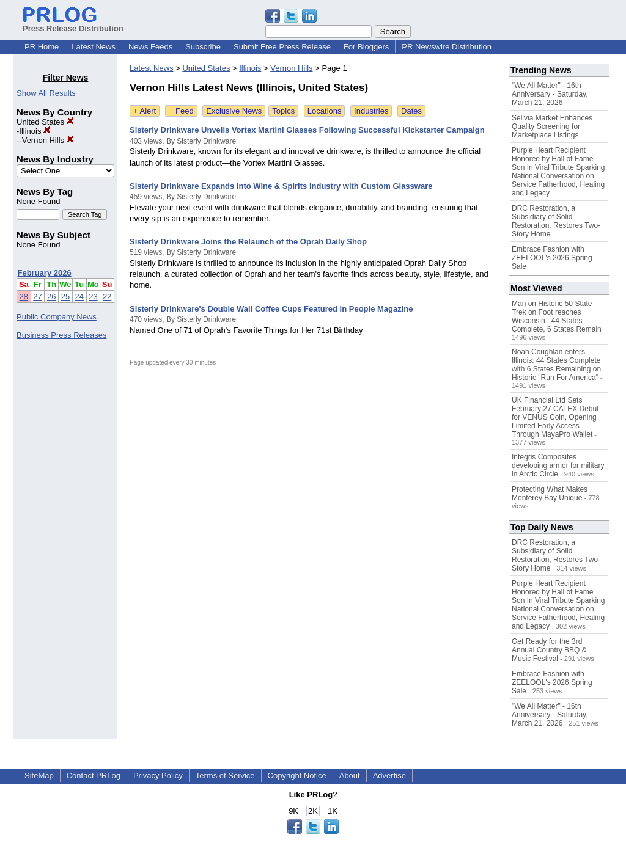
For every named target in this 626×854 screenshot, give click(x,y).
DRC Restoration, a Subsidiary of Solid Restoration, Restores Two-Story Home (556, 221)
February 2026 (45, 272)
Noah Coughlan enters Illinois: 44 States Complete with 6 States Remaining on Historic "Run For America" (556, 365)
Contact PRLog (93, 775)
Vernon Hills (48, 140)
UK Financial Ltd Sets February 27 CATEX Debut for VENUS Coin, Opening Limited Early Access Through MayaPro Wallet (555, 417)
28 (24, 296)
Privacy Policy (158, 775)
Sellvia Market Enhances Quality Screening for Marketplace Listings (552, 126)
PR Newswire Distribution (447, 46)
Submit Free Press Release (282, 46)
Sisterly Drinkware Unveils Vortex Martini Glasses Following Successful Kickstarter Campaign (307, 129)
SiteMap (39, 775)
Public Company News (57, 316)
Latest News (94, 46)
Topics (283, 110)
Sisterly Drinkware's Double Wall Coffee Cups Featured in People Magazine (271, 308)
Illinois (35, 131)
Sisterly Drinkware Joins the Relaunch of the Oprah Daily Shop (248, 241)
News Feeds (150, 46)
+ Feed (181, 110)
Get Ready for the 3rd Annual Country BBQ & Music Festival (549, 650)
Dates (411, 110)
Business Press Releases (61, 335)
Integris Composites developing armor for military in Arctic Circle (558, 465)
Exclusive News (234, 110)
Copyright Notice (297, 775)
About (349, 775)
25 (65, 296)
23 (93, 296)
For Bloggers (366, 46)
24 (79, 296)
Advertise (389, 775)
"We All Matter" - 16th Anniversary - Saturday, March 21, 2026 (550, 94)
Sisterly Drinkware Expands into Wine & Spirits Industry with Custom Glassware (281, 186)
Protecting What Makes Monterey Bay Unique (549, 493)
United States (45, 121)
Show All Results (46, 93)
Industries (371, 110)
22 (107, 296)
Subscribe (203, 46)
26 (51, 296)
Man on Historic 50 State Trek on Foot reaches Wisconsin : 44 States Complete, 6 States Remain (557, 316)
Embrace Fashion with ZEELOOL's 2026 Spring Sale (552, 258)
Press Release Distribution (73, 24)
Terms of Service (225, 775)
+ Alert (144, 110)
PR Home (41, 46)
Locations (324, 110)
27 (37, 296)
